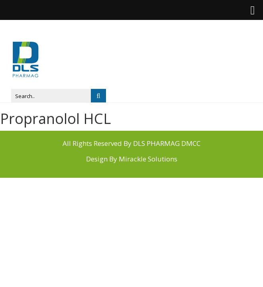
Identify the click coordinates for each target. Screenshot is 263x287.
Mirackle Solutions (148, 158)
